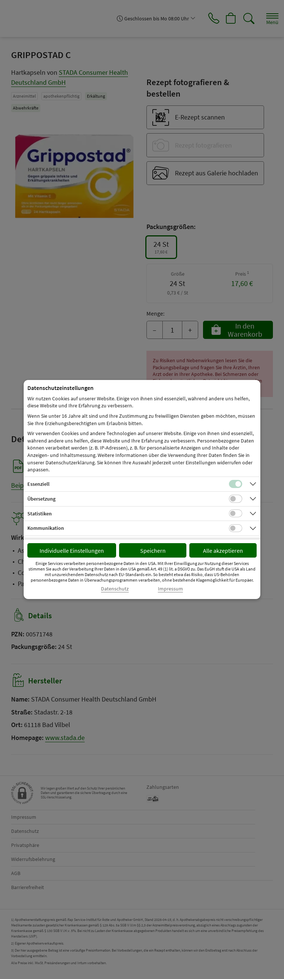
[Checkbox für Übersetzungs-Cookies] (235, 499)
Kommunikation (45, 528)
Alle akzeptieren (223, 550)
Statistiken (39, 513)
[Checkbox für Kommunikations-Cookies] (235, 528)
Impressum (170, 589)
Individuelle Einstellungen (72, 550)
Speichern (153, 550)
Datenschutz (115, 589)
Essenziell (38, 484)
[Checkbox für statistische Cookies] (235, 513)
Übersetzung (41, 498)
